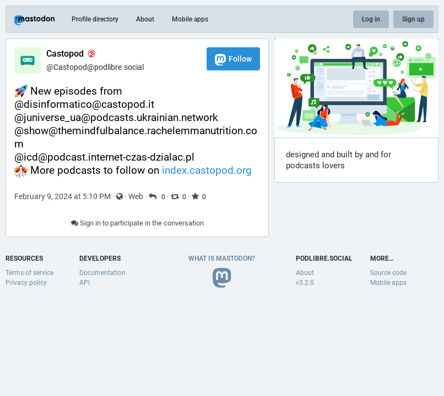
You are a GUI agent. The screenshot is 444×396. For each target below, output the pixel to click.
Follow (233, 59)
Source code (388, 273)
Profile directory (95, 19)
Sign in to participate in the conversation (137, 223)
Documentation (102, 273)
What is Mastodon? (221, 258)
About (145, 19)
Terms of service (29, 273)
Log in (371, 19)
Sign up (413, 19)
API (84, 283)
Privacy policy (26, 283)
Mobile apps (190, 19)
